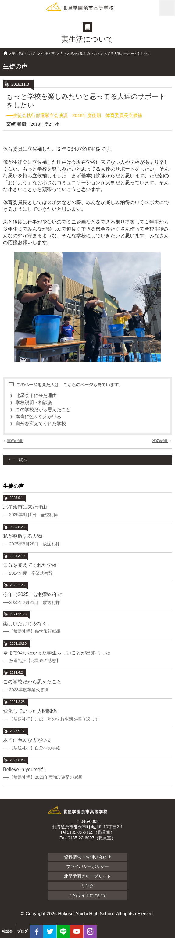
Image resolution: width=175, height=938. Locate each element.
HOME (5, 53)
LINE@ (63, 931)
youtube (76, 931)
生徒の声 (48, 53)
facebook (36, 931)
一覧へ (20, 460)
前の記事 (15, 440)
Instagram (90, 931)
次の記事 (160, 440)
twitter (49, 931)
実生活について (23, 53)
